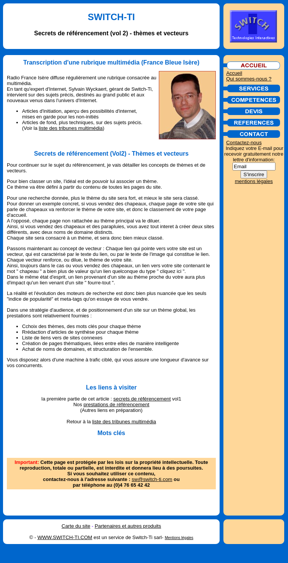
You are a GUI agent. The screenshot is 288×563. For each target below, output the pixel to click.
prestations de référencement (116, 404)
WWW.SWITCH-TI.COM (64, 537)
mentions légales (254, 181)
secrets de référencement (142, 399)
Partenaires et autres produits (128, 526)
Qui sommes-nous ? (248, 79)
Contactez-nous (243, 142)
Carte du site (76, 526)
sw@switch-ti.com (152, 479)
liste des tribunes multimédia (71, 128)
